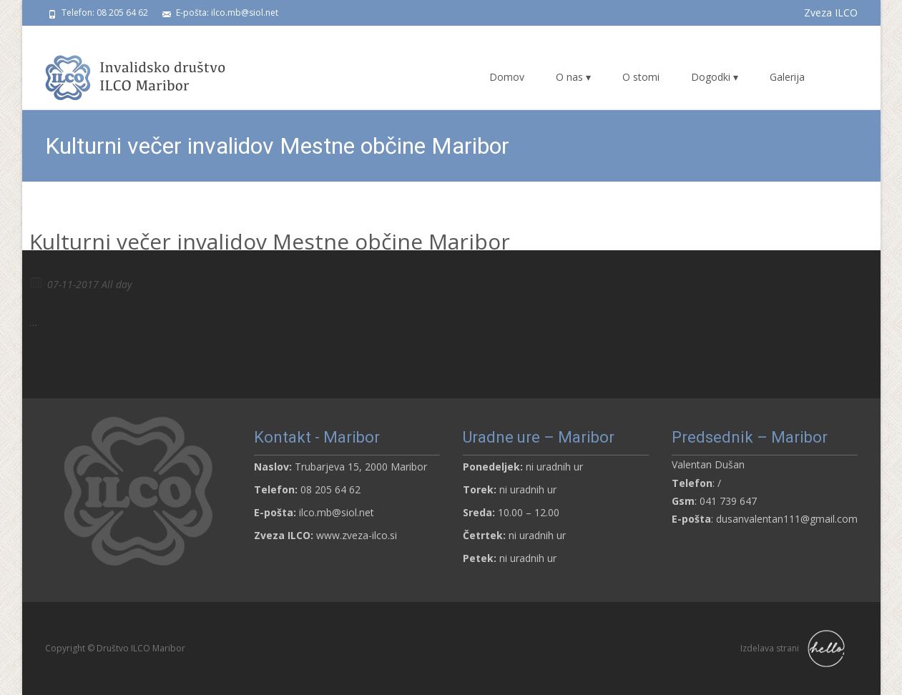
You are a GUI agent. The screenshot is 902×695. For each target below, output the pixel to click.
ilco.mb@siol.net (336, 512)
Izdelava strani (795, 648)
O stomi (641, 77)
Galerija (787, 77)
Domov (506, 77)
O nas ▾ (573, 77)
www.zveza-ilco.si (356, 535)
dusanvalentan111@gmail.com (787, 519)
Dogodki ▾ (714, 77)
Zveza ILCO (831, 12)
